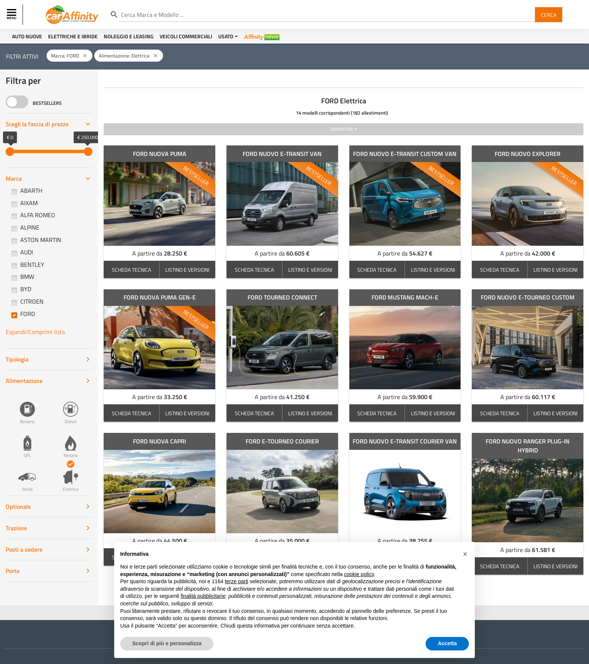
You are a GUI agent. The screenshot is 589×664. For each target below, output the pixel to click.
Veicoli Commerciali (186, 36)
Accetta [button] (447, 643)
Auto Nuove (27, 36)
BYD (25, 289)
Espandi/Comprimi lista (35, 332)
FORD (27, 314)
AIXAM (29, 203)
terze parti (236, 581)
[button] (465, 554)
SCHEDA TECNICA (131, 269)
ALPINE (29, 227)
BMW (27, 277)
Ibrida (27, 476)
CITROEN (32, 301)
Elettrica (70, 476)
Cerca (548, 14)
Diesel (70, 409)
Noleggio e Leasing (129, 36)
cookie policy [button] (359, 574)
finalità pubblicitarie (203, 596)
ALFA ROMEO (37, 215)
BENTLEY (32, 265)
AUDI (26, 252)
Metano (70, 442)
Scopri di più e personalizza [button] (166, 643)
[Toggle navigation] (12, 14)
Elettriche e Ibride (73, 36)
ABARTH (31, 191)
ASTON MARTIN (40, 240)
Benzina (27, 409)
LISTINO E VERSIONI (187, 269)
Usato (225, 36)
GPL (27, 442)
